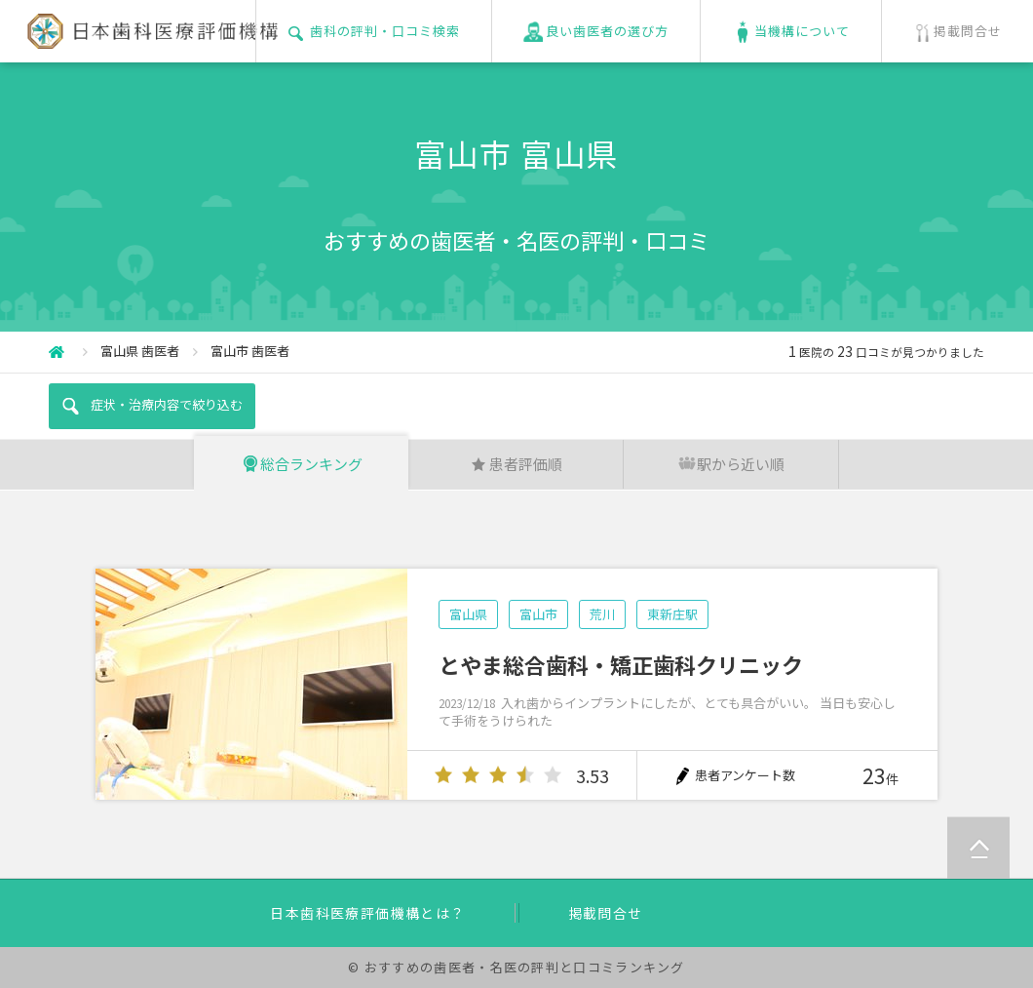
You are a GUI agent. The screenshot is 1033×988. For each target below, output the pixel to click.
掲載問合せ (605, 913)
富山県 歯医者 (139, 350)
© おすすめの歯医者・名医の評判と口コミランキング (516, 967)
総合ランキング (302, 464)
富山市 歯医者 (249, 350)
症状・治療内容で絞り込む (151, 405)
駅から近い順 (730, 464)
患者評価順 (516, 464)
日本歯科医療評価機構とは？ (367, 913)
